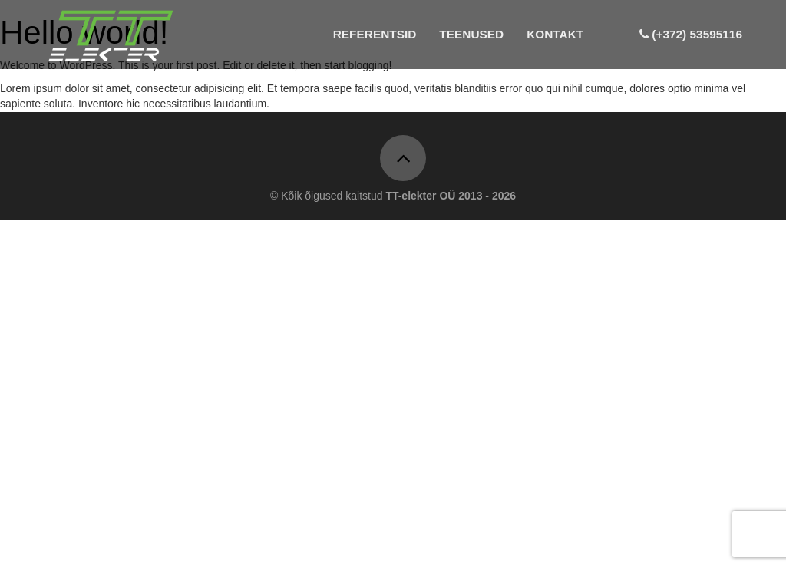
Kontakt (555, 34)
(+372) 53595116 (690, 34)
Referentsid (375, 34)
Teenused (471, 34)
